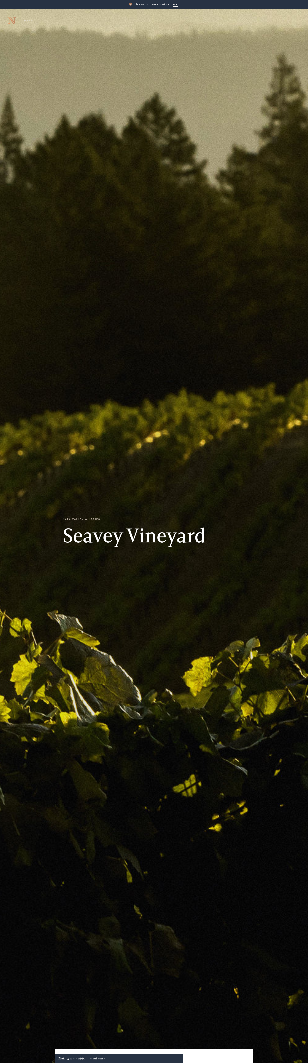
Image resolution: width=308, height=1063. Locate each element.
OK (175, 4)
